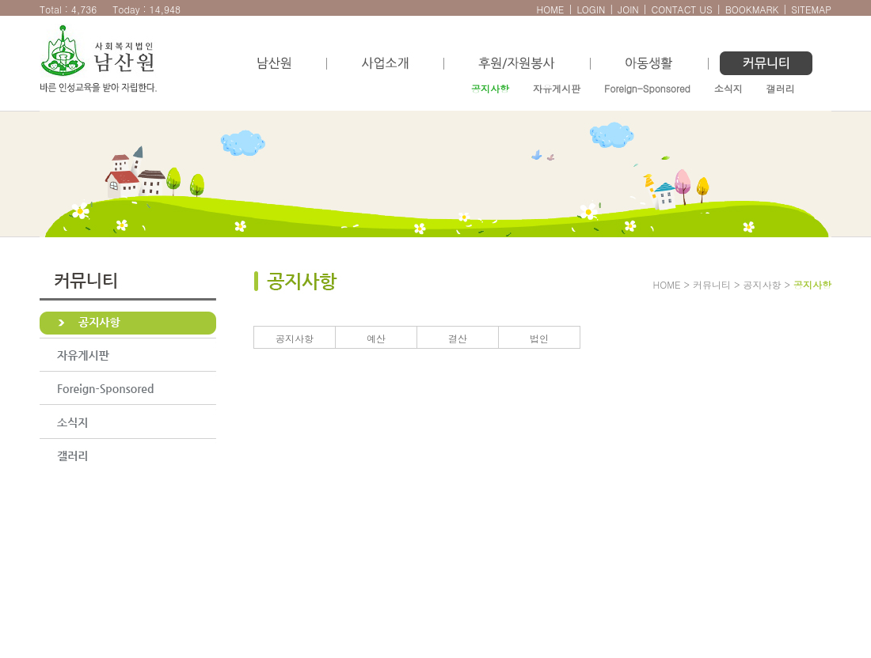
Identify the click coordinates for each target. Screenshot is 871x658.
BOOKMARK (752, 9)
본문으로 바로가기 (16, 8)
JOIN (628, 9)
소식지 (728, 88)
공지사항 (490, 88)
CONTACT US (682, 9)
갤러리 (780, 88)
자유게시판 (556, 88)
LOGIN (590, 9)
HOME (550, 9)
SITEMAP (811, 9)
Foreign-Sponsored (647, 88)
